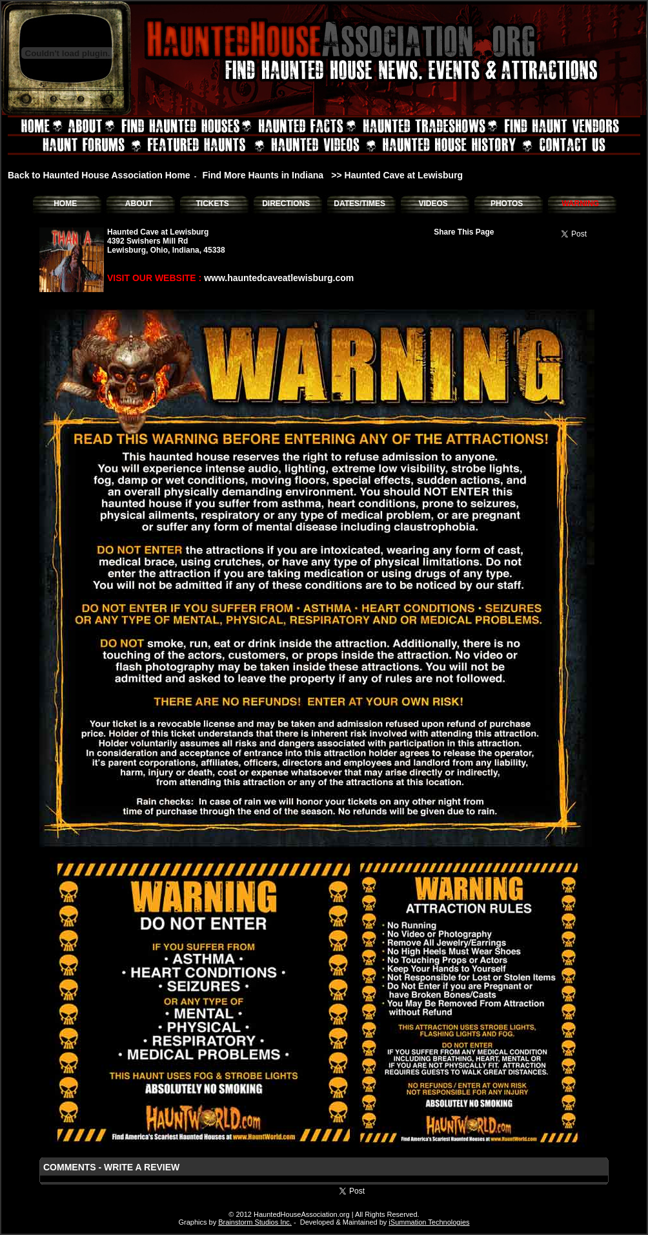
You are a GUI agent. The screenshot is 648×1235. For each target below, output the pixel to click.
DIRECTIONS (286, 203)
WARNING (580, 203)
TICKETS (212, 203)
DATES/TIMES (359, 203)
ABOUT (139, 203)
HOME (65, 203)
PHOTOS (507, 203)
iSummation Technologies (429, 1222)
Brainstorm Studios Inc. (255, 1222)
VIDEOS (432, 203)
